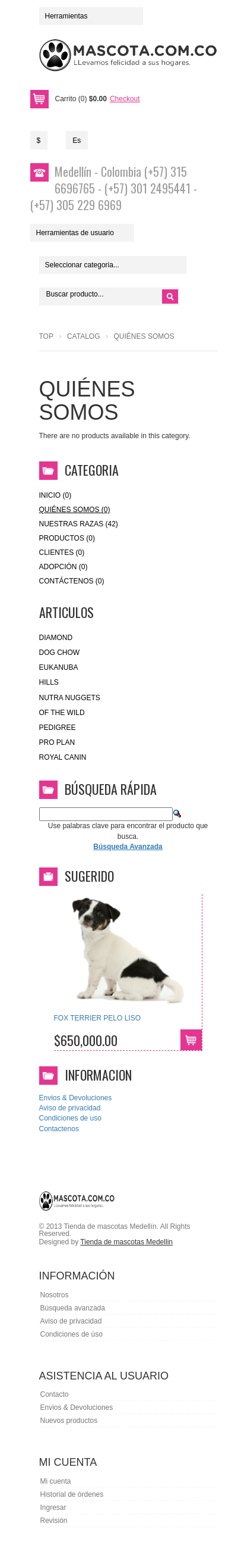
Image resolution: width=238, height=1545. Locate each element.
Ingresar (53, 1507)
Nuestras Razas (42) (78, 524)
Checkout (125, 99)
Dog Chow (59, 652)
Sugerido (89, 875)
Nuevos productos (69, 1420)
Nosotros (54, 1295)
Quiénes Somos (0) (74, 509)
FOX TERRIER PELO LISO (97, 1018)
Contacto (54, 1394)
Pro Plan (57, 742)
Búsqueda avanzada (72, 1308)
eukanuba (58, 667)
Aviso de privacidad (70, 1108)
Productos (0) (67, 538)
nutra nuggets (69, 698)
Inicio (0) (55, 495)
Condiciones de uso (70, 1118)
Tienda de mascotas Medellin (126, 1242)
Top (46, 336)
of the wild (62, 712)
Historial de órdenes (72, 1494)
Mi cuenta (55, 1481)
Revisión (54, 1520)
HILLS (49, 682)
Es (76, 140)
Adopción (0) (63, 567)
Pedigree (57, 727)
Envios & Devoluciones (75, 1098)
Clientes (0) (62, 552)
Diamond (56, 637)
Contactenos (59, 1129)
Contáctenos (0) (71, 581)
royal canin (63, 757)
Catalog (83, 336)
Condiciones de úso (71, 1334)
